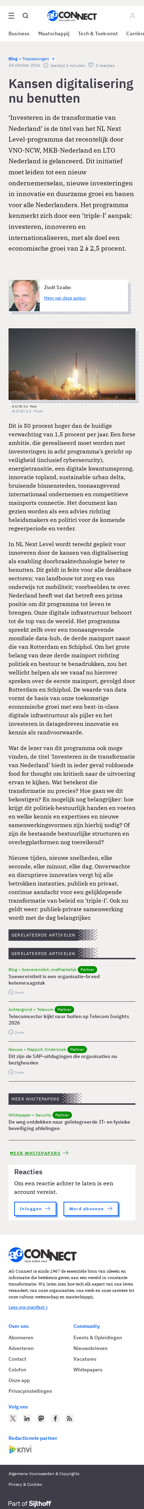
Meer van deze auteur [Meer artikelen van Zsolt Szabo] (65, 298)
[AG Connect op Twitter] (13, 1418)
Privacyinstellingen (30, 1391)
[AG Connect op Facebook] (55, 1418)
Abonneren (21, 1337)
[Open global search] (25, 16)
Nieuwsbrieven (90, 1348)
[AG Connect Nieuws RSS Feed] (69, 1418)
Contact (17, 1359)
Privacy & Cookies (25, 1484)
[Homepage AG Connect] (72, 16)
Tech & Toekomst (98, 33)
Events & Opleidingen (97, 1337)
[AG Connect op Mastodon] (41, 1418)
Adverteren (21, 1348)
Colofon (17, 1369)
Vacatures (84, 1359)
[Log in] (132, 16)
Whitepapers (88, 1369)
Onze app (19, 1380)
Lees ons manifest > (28, 1307)
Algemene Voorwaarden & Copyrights (44, 1473)
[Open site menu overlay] (11, 16)
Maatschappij (54, 33)
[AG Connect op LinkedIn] (27, 1418)
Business (19, 33)
